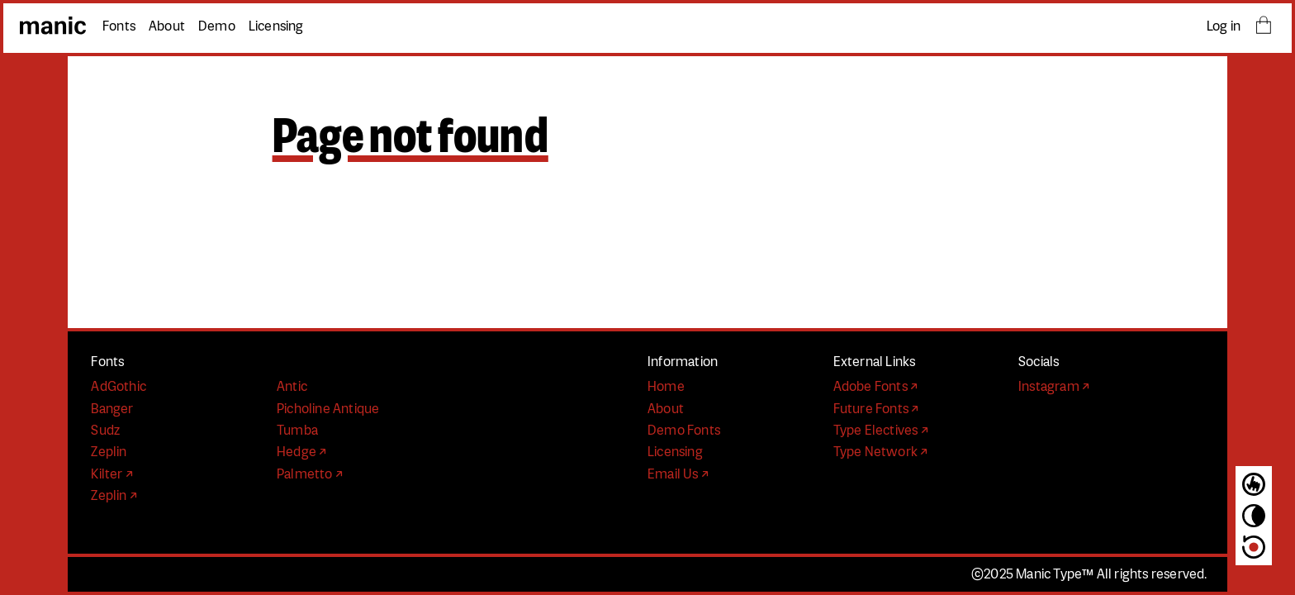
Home (666, 386)
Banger (112, 409)
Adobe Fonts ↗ (875, 386)
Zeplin (108, 452)
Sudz (105, 430)
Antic (292, 386)
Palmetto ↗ (310, 474)
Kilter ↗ (112, 474)
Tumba (297, 430)
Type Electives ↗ (880, 430)
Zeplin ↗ (114, 496)
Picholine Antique (328, 409)
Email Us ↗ (678, 474)
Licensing (276, 26)
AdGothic (118, 386)
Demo (216, 26)
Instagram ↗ (1053, 386)
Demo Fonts (684, 430)
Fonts (118, 26)
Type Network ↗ (880, 452)
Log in (1223, 26)
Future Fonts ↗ (876, 409)
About (167, 26)
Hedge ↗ (301, 452)
